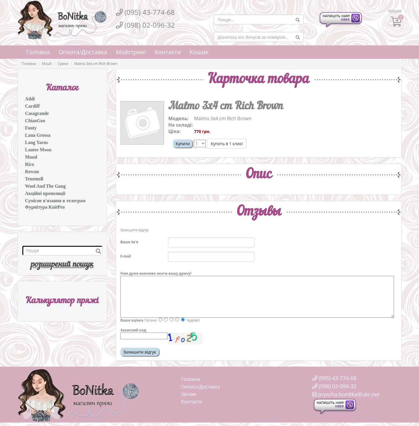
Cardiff (32, 106)
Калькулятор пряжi (62, 301)
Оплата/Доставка (82, 52)
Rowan (32, 171)
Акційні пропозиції (45, 193)
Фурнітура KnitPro (45, 207)
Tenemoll (34, 178)
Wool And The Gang (45, 186)
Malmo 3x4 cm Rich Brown (95, 63)
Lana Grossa (37, 135)
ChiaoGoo (35, 120)
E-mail (125, 256)
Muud (47, 63)
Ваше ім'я (129, 241)
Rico (29, 164)
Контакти (168, 52)
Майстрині (131, 52)
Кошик (199, 52)
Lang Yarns (36, 142)
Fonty (31, 127)
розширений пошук (62, 265)
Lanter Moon (38, 149)
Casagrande (37, 113)
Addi (30, 98)
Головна (38, 52)
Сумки (63, 63)
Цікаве (188, 394)
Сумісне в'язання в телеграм (55, 200)
